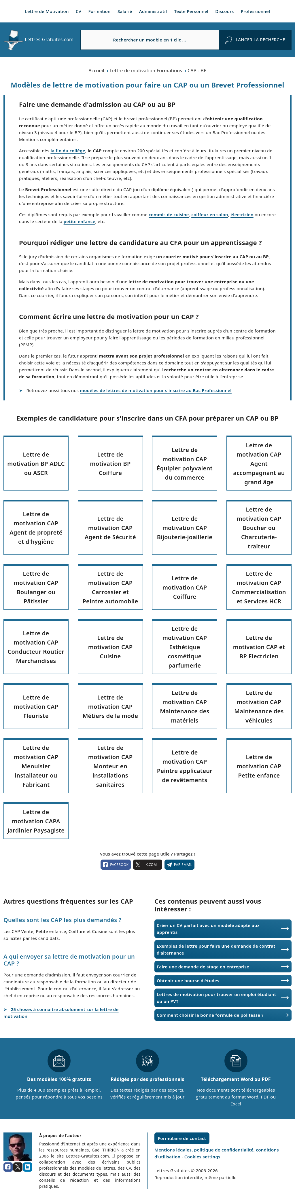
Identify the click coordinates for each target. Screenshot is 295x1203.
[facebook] (8, 1167)
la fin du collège (67, 150)
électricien (242, 214)
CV (78, 11)
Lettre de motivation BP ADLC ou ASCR (36, 464)
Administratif (153, 11)
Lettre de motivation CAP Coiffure (184, 587)
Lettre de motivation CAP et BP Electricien (259, 647)
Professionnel (255, 11)
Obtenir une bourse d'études (188, 980)
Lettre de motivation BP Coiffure (110, 464)
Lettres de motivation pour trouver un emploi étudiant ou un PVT (216, 997)
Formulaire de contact (182, 1138)
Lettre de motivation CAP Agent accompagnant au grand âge (259, 463)
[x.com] (17, 1167)
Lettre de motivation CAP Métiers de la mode (110, 706)
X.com (147, 864)
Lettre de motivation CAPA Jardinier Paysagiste (36, 821)
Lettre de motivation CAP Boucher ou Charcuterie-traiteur (259, 527)
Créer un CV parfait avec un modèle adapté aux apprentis (208, 928)
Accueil (96, 70)
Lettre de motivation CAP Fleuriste (36, 706)
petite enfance (79, 221)
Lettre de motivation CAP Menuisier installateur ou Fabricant (36, 766)
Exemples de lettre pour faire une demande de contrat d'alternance (216, 949)
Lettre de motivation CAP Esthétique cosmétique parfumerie (184, 647)
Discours (224, 11)
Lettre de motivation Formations (146, 70)
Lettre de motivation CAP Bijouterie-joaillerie (185, 528)
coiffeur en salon (209, 214)
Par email (179, 864)
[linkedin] (27, 1167)
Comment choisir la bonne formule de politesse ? (210, 1015)
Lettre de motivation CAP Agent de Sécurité (110, 528)
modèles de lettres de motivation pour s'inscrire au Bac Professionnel (155, 390)
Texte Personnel (191, 11)
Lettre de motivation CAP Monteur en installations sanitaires (110, 766)
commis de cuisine (169, 214)
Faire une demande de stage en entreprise (203, 967)
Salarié (125, 11)
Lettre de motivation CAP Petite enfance (259, 766)
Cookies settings (202, 1157)
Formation (99, 11)
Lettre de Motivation (47, 11)
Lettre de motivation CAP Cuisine (110, 647)
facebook (115, 864)
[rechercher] (255, 39)
